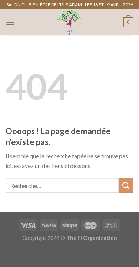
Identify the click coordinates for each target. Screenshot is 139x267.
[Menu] (10, 22)
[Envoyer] (126, 185)
